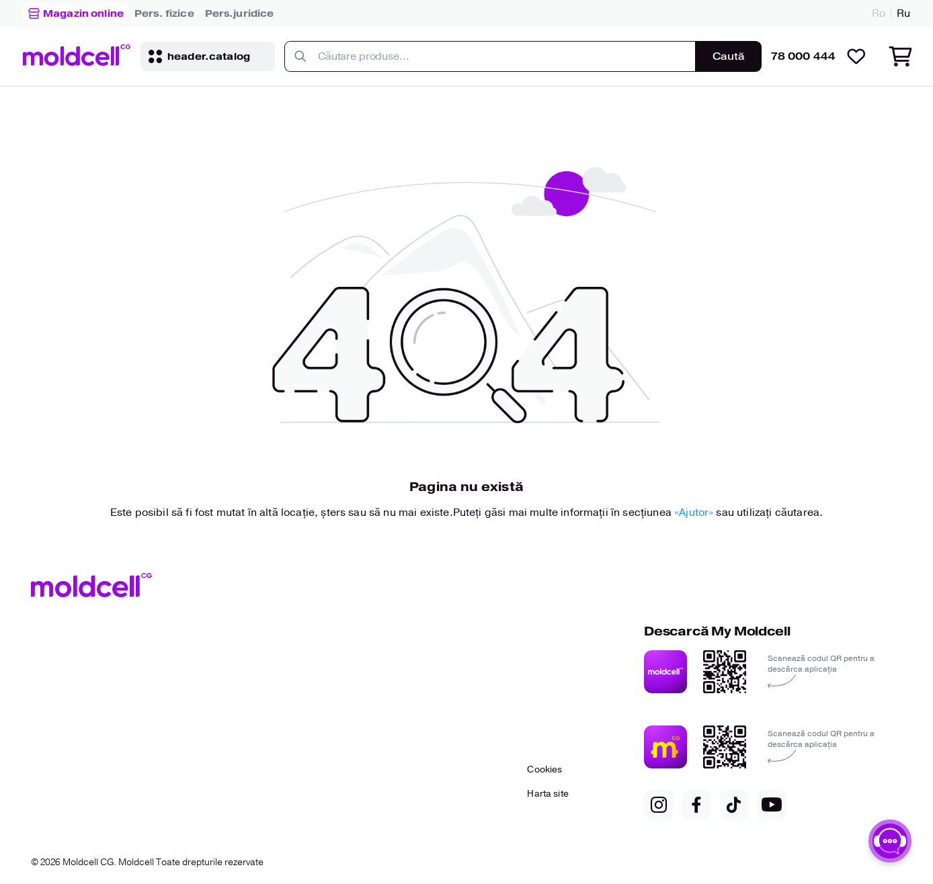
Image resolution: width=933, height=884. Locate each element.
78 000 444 (803, 56)
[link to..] (164, 13)
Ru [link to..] (903, 13)
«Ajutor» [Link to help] (695, 512)
